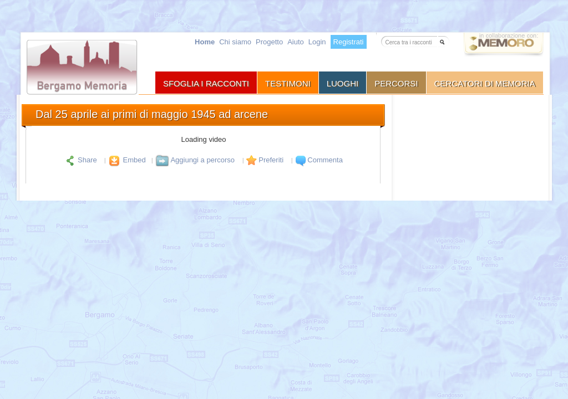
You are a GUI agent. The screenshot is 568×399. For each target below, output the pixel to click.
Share (81, 160)
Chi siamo (235, 42)
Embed (125, 160)
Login (317, 42)
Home (205, 42)
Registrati (348, 42)
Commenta (318, 160)
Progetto (269, 42)
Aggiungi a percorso (195, 160)
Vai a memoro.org (503, 46)
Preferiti (264, 160)
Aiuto (295, 42)
